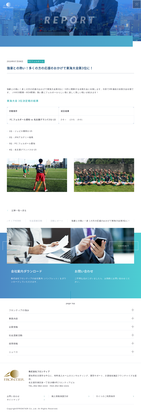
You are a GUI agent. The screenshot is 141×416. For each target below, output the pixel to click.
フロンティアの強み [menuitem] (19, 310)
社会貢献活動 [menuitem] (15, 335)
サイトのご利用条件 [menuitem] (105, 396)
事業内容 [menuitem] (13, 318)
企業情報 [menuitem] (13, 327)
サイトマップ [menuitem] (13, 400)
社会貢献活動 (36, 221)
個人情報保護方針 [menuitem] (59, 396)
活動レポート (57, 221)
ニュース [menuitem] (13, 352)
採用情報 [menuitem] (13, 343)
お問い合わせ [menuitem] (13, 396)
